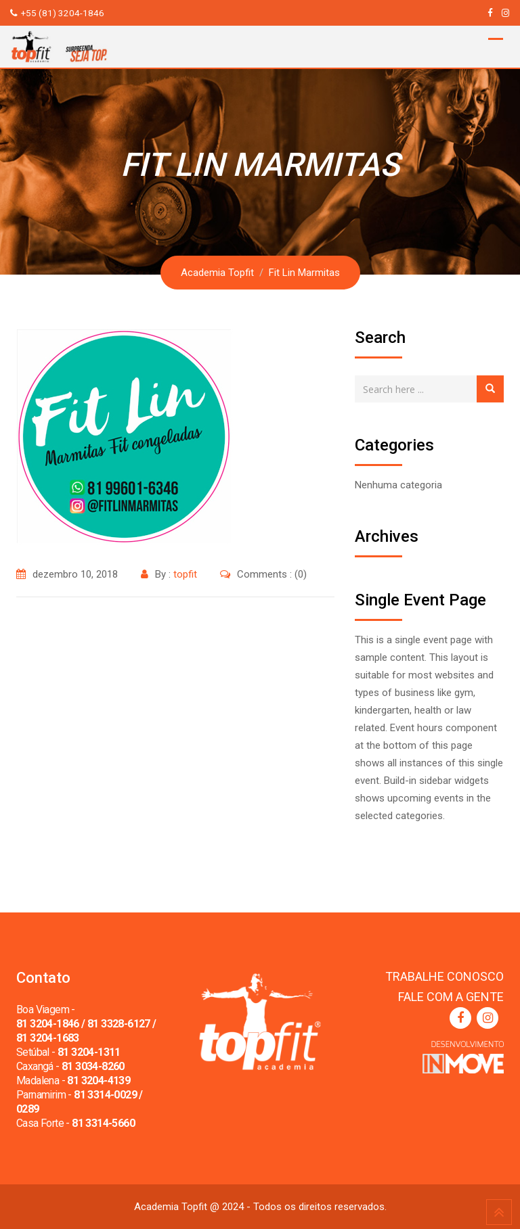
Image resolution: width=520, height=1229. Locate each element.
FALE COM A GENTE (451, 997)
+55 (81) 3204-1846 (62, 12)
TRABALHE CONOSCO (444, 976)
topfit (185, 574)
